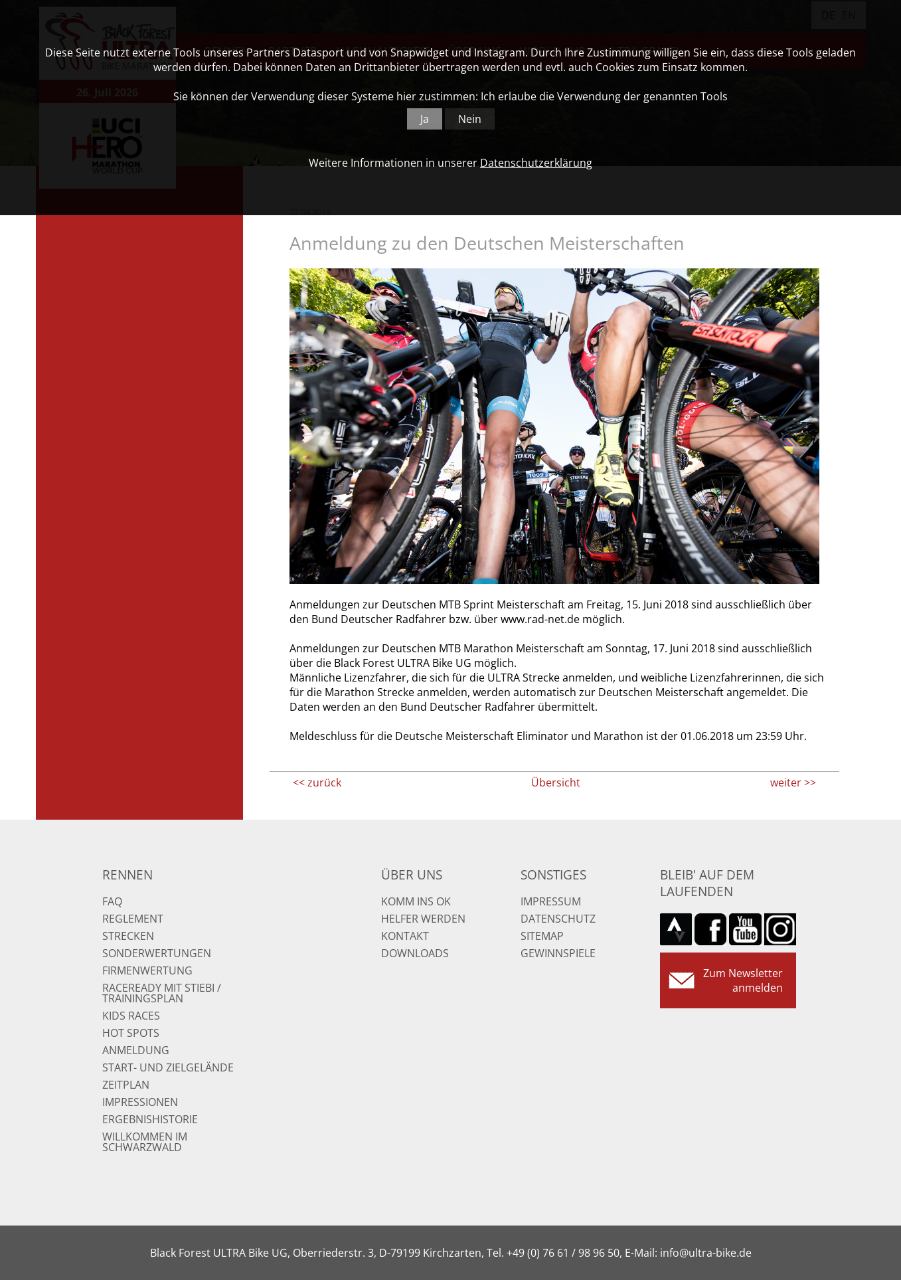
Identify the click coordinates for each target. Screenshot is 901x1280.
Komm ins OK (416, 901)
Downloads (415, 953)
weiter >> (793, 782)
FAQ (112, 901)
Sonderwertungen (156, 953)
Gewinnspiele (558, 953)
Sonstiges (553, 874)
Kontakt (405, 936)
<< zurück (317, 782)
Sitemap (542, 936)
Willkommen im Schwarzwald (144, 1141)
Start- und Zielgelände (168, 1067)
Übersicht (555, 782)
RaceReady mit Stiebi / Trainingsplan (161, 993)
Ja (424, 119)
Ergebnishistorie (150, 1119)
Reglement (132, 918)
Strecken (128, 936)
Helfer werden (423, 918)
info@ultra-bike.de (706, 1252)
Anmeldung (135, 1050)
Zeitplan (125, 1084)
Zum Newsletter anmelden (743, 980)
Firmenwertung (147, 970)
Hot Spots (130, 1033)
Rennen (127, 874)
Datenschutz (558, 918)
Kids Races (131, 1015)
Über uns (411, 874)
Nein (469, 119)
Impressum (551, 901)
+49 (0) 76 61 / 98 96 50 (563, 1252)
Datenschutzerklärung (536, 162)
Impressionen (140, 1102)
